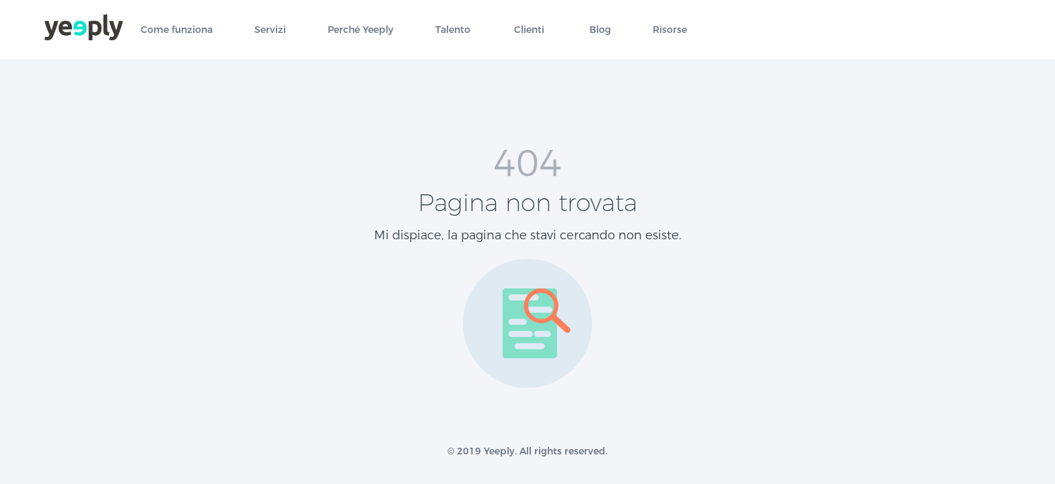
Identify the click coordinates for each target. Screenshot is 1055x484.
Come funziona (177, 30)
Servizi (270, 30)
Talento (452, 30)
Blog (600, 30)
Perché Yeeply (361, 30)
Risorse (670, 30)
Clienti (529, 30)
